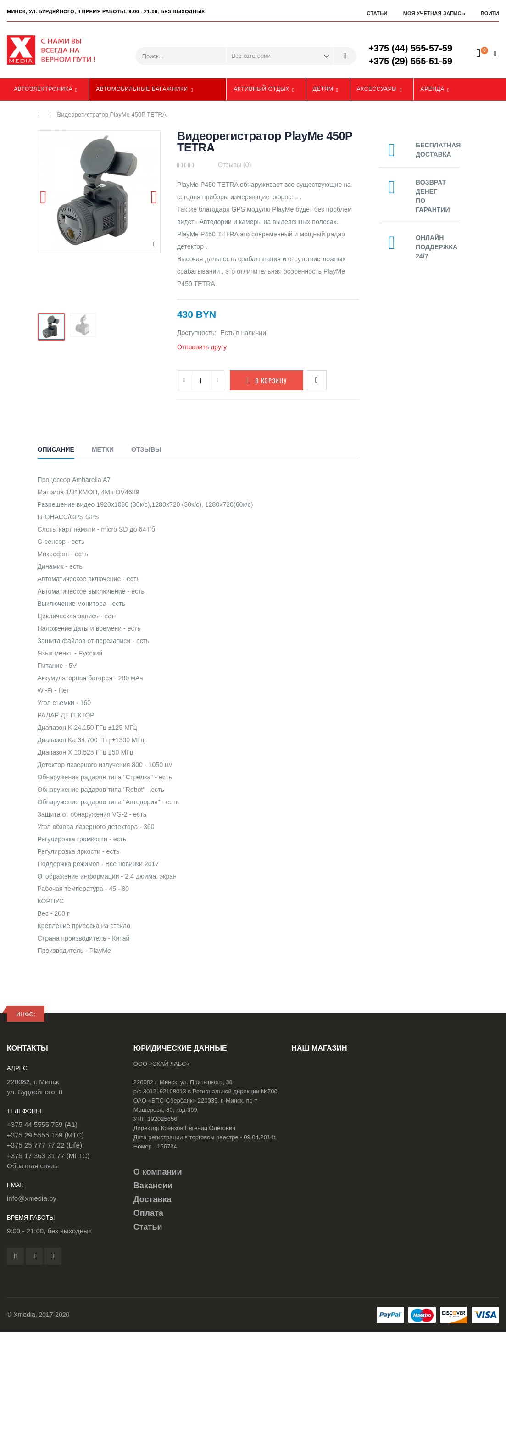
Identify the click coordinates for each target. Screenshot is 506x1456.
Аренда (433, 89)
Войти (490, 13)
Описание (56, 449)
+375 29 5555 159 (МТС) (45, 1135)
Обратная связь (32, 1166)
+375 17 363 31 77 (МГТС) (48, 1155)
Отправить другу (202, 347)
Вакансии (152, 1185)
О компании (157, 1171)
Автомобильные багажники (142, 89)
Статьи (377, 13)
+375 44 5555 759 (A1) (42, 1124)
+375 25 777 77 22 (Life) (44, 1145)
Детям (323, 89)
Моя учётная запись (434, 13)
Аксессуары (377, 89)
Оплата (148, 1213)
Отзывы (146, 449)
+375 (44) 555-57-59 (410, 48)
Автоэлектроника (43, 89)
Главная (41, 114)
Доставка (152, 1199)
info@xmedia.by (31, 1198)
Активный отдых (261, 89)
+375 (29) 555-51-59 (410, 61)
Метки (103, 449)
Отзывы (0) (234, 164)
